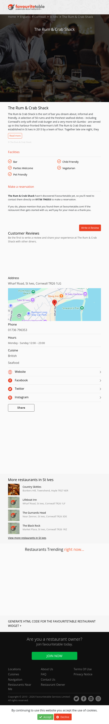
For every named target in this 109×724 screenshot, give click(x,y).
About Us (47, 669)
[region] (54, 306)
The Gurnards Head (34, 512)
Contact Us (48, 679)
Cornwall (41, 17)
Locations (14, 669)
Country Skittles (32, 486)
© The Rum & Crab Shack (19, 142)
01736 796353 (17, 330)
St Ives (55, 17)
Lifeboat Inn (30, 499)
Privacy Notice (83, 674)
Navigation (15, 679)
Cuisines (13, 674)
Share (21, 408)
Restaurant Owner (53, 685)
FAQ (43, 674)
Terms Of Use (83, 669)
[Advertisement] (54, 259)
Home (12, 17)
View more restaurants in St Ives (27, 538)
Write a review (90, 227)
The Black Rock (31, 525)
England (25, 17)
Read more (15, 135)
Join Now (54, 655)
